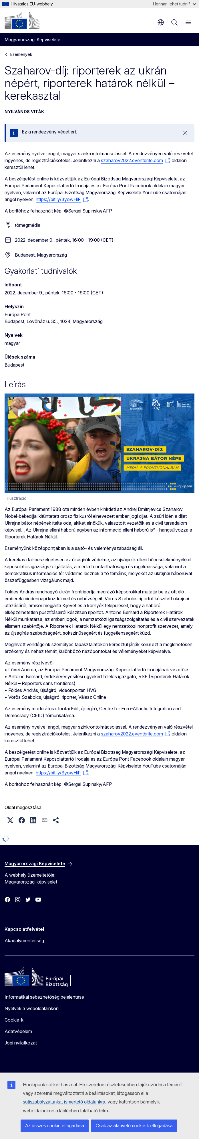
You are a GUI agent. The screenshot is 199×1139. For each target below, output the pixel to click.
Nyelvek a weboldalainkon (32, 1008)
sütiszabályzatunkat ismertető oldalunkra (64, 1101)
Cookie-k (14, 1020)
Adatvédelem (18, 1031)
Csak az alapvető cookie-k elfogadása (134, 1125)
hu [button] (160, 22)
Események (21, 54)
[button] (10, 820)
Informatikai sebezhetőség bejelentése (44, 997)
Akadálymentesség (24, 940)
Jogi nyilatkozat (21, 1043)
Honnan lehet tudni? (174, 3)
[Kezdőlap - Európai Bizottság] (22, 20)
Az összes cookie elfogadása (54, 1125)
